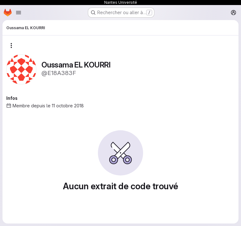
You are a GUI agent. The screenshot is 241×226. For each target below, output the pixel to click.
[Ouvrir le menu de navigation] (18, 13)
